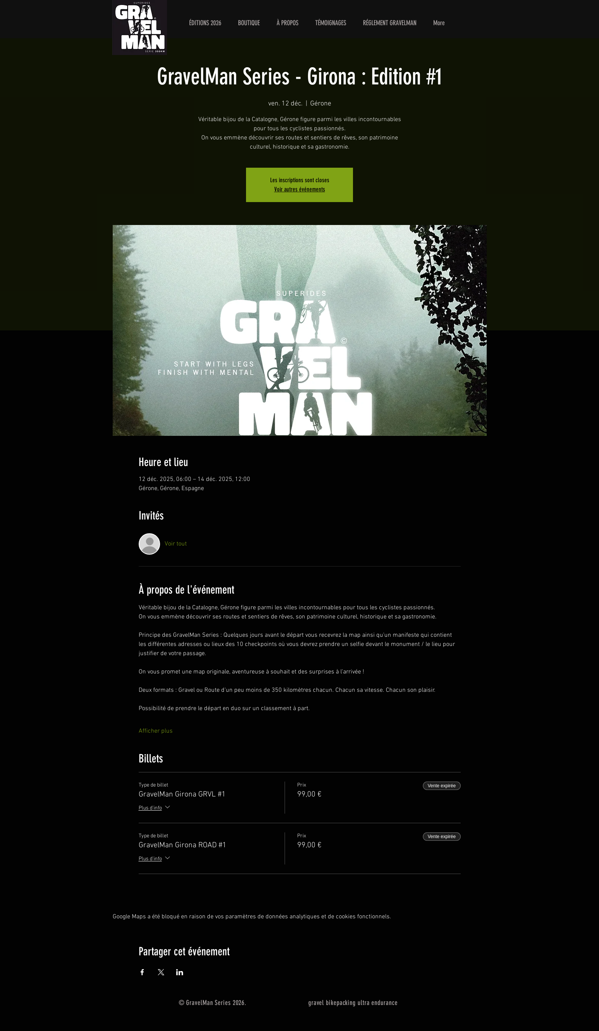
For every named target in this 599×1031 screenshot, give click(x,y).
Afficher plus (156, 731)
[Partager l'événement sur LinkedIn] (179, 972)
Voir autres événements (299, 189)
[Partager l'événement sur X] (161, 972)
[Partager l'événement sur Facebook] (142, 972)
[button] (205, 23)
